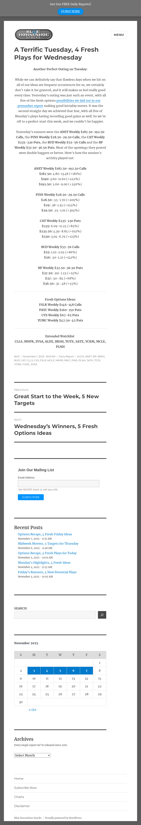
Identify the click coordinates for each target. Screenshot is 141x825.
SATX (90, 360)
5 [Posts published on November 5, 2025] (60, 670)
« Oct (33, 710)
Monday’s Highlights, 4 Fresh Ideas (44, 562)
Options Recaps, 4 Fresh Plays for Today (47, 553)
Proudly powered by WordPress (63, 818)
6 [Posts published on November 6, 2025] (73, 670)
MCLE (50, 360)
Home (18, 778)
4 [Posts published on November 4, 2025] (47, 670)
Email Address (26, 477)
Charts (19, 797)
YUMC (26, 364)
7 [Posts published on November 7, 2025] (87, 670)
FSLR (43, 360)
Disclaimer (22, 806)
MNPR (59, 360)
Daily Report (66, 356)
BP (94, 356)
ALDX (80, 356)
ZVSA (34, 364)
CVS (36, 360)
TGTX (97, 360)
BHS (17, 356)
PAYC (67, 360)
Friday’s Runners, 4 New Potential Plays (47, 572)
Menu (119, 35)
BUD (17, 360)
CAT (23, 360)
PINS (74, 360)
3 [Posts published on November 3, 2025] (34, 670)
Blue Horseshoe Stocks (28, 818)
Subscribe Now (25, 788)
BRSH (101, 356)
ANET (88, 356)
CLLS (30, 360)
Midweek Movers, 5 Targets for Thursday (48, 543)
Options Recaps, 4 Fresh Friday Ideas (45, 534)
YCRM (17, 364)
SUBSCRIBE (70, 11)
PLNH (82, 360)
